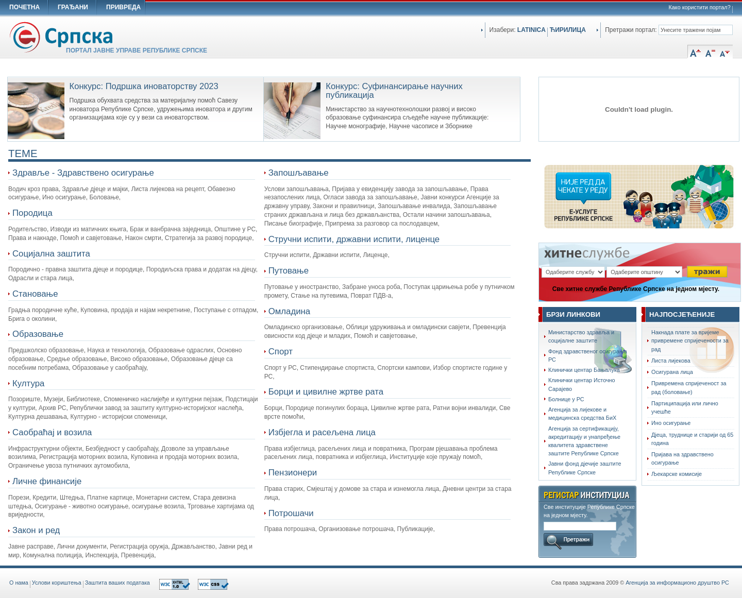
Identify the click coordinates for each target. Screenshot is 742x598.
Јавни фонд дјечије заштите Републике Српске (584, 467)
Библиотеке (83, 399)
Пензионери (292, 472)
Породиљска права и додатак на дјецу (201, 269)
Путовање (288, 271)
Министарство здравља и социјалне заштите (581, 336)
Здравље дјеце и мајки (95, 189)
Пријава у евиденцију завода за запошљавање (399, 189)
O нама (18, 582)
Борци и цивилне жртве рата (325, 392)
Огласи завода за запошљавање (370, 197)
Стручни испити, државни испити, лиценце (354, 239)
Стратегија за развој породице (208, 238)
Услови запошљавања (296, 189)
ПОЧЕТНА (24, 7)
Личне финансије (46, 481)
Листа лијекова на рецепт (167, 189)
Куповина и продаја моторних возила (184, 456)
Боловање (104, 197)
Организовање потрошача (356, 529)
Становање (35, 294)
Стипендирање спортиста (337, 367)
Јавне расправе (31, 546)
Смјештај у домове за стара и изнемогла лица (373, 488)
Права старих (283, 488)
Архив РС (52, 408)
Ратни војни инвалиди (464, 408)
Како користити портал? (700, 7)
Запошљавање (298, 173)
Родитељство (27, 229)
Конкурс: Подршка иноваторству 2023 (144, 86)
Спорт (280, 351)
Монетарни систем (163, 497)
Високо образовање (138, 359)
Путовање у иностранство (301, 287)
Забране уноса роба (371, 287)
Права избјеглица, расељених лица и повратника (335, 448)
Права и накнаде (32, 238)
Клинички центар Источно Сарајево (581, 384)
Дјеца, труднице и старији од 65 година (692, 439)
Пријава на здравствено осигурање (682, 458)
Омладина (289, 311)
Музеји (53, 399)
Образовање (37, 334)
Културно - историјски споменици (118, 416)
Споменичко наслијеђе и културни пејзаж (163, 399)
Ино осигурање (64, 197)
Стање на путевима (319, 295)
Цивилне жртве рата (400, 408)
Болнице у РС (566, 399)
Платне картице (109, 497)
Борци (273, 408)
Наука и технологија (116, 350)
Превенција (137, 555)
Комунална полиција (52, 555)
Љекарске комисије (676, 474)
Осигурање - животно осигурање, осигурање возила (109, 506)
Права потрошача (289, 529)
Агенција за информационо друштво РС (677, 582)
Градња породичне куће (42, 310)
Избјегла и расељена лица (322, 432)
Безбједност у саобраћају (122, 448)
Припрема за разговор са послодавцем (381, 223)
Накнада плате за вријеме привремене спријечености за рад (690, 340)
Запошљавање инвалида (414, 206)
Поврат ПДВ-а (371, 295)
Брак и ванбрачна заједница (170, 229)
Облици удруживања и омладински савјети (407, 327)
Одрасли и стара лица (40, 278)
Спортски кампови (403, 367)
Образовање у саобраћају (109, 367)
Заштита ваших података (117, 582)
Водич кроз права (33, 189)
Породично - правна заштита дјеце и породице (75, 269)
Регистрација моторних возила (83, 456)
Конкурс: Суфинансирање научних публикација (394, 90)
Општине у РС (235, 229)
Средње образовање (77, 359)
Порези (18, 497)
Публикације (415, 529)
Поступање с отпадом (225, 310)
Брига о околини (31, 318)
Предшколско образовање (46, 350)
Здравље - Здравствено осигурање (83, 173)
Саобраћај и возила (52, 432)
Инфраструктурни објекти (45, 448)
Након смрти (143, 238)
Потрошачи (291, 513)
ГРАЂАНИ (73, 7)
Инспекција (102, 555)
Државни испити (336, 255)
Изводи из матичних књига (88, 229)
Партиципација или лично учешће (684, 407)
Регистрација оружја (139, 546)
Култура (28, 383)
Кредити (44, 497)
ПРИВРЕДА (123, 7)
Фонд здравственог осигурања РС (587, 355)
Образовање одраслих (181, 350)
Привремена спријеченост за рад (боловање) (689, 387)
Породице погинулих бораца (326, 408)
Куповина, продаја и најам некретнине (135, 310)
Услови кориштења (56, 582)
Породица (32, 213)
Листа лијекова (670, 360)
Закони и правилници (344, 206)
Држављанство (193, 546)
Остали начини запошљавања (446, 214)
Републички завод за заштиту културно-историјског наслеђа (156, 408)
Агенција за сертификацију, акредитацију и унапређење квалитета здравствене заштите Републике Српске (584, 441)
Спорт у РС (280, 367)
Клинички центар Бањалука (584, 370)
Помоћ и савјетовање (91, 238)
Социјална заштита (51, 254)
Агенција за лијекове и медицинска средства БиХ (582, 413)
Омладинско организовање (303, 327)
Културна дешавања (37, 416)
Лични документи (81, 546)
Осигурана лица (672, 372)
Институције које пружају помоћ (435, 456)
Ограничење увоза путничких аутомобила (68, 465)
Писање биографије (293, 223)
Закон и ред (36, 530)
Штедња (71, 497)
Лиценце (375, 255)
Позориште (24, 399)
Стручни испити (287, 255)
